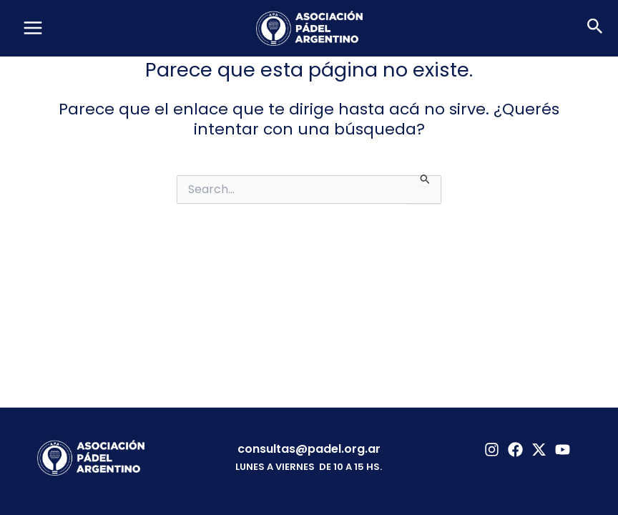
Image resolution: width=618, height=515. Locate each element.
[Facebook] (515, 449)
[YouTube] (562, 449)
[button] (595, 28)
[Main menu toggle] (33, 27)
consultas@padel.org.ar (309, 449)
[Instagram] (491, 449)
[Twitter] (538, 449)
